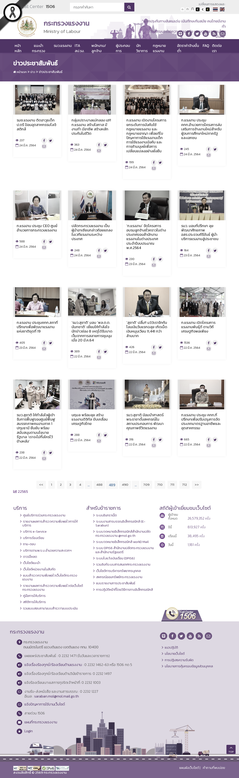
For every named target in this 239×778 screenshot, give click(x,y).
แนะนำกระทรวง (38, 48)
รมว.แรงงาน (63, 45)
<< (41, 484)
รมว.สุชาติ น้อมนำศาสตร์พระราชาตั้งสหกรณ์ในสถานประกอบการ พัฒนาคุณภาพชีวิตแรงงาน (145, 421)
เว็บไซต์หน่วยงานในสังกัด (39, 569)
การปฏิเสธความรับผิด (179, 660)
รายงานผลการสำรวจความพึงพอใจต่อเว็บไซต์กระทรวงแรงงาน (52, 587)
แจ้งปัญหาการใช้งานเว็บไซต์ (44, 704)
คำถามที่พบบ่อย (214, 767)
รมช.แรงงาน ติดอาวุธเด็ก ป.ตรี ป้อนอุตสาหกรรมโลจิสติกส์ (36, 124)
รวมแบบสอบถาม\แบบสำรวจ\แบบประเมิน (50, 608)
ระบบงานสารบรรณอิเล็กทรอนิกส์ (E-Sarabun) (120, 523)
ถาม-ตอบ (29, 544)
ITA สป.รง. (79, 48)
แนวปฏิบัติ (171, 647)
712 (184, 484)
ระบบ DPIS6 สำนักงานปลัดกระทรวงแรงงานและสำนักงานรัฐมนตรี (125, 549)
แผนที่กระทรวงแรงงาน (40, 722)
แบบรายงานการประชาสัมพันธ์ (115, 583)
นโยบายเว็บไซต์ (175, 653)
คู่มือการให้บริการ (34, 595)
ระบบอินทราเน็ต (106, 515)
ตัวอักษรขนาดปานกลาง (187, 9)
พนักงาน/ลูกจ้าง (98, 48)
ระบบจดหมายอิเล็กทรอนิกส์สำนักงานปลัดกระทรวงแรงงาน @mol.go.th (123, 533)
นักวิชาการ (142, 48)
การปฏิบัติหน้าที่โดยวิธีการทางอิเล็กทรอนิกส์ (124, 589)
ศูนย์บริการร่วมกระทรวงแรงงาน (44, 515)
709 (146, 484)
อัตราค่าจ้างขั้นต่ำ (188, 48)
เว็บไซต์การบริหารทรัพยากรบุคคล (118, 570)
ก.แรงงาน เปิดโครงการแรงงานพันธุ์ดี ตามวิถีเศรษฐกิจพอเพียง (198, 327)
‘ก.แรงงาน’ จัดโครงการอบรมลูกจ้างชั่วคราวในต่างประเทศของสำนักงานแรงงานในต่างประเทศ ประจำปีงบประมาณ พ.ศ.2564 (146, 236)
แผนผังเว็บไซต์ (189, 767)
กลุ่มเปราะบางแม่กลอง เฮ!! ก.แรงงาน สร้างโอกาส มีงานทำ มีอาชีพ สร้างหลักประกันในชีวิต (91, 126)
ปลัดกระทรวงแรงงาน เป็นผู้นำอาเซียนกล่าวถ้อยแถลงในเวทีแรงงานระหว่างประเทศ (92, 232)
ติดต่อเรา (217, 48)
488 (99, 484)
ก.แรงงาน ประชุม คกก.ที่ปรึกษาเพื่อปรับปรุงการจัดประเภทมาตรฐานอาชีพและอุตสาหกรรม (201, 421)
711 (172, 484)
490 (125, 484)
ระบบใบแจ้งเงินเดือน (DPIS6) (115, 558)
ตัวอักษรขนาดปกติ (182, 9)
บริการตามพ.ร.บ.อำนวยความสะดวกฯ (47, 550)
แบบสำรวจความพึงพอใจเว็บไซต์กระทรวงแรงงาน (49, 577)
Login (28, 731)
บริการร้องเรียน (33, 537)
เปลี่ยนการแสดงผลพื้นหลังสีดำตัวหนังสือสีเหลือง (208, 9)
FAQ (206, 45)
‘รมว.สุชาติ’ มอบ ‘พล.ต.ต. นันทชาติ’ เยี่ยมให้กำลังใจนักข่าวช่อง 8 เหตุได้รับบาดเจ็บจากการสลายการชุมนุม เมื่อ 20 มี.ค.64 (92, 331)
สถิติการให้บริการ (34, 601)
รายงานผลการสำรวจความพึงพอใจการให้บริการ (50, 523)
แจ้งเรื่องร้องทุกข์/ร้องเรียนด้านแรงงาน (53, 664)
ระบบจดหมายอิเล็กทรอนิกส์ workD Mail (122, 541)
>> (197, 484)
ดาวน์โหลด (30, 556)
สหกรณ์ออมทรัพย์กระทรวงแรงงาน (119, 576)
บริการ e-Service (35, 531)
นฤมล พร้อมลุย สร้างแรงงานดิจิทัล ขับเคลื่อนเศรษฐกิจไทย (90, 419)
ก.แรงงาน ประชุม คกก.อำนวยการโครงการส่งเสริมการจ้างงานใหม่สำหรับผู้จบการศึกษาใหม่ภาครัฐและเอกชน (201, 128)
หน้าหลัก (18, 48)
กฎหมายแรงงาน (159, 48)
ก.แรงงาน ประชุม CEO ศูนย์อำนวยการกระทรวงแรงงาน (37, 228)
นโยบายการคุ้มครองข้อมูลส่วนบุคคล (189, 666)
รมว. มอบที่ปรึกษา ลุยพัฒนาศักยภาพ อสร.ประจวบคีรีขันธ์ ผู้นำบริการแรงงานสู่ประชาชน (199, 232)
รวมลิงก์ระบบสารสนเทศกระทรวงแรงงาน (123, 564)
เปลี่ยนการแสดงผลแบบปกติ (202, 9)
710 (159, 484)
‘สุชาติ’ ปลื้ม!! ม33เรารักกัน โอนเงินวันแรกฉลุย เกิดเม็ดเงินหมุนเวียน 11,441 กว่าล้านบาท (146, 329)
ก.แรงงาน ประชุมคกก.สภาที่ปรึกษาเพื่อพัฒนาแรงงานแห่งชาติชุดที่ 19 (37, 327)
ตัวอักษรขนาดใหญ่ (192, 9)
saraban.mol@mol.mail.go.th (56, 696)
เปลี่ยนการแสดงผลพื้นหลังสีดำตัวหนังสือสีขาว (197, 9)
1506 (50, 6)
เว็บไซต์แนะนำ (31, 562)
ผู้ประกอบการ (123, 48)
